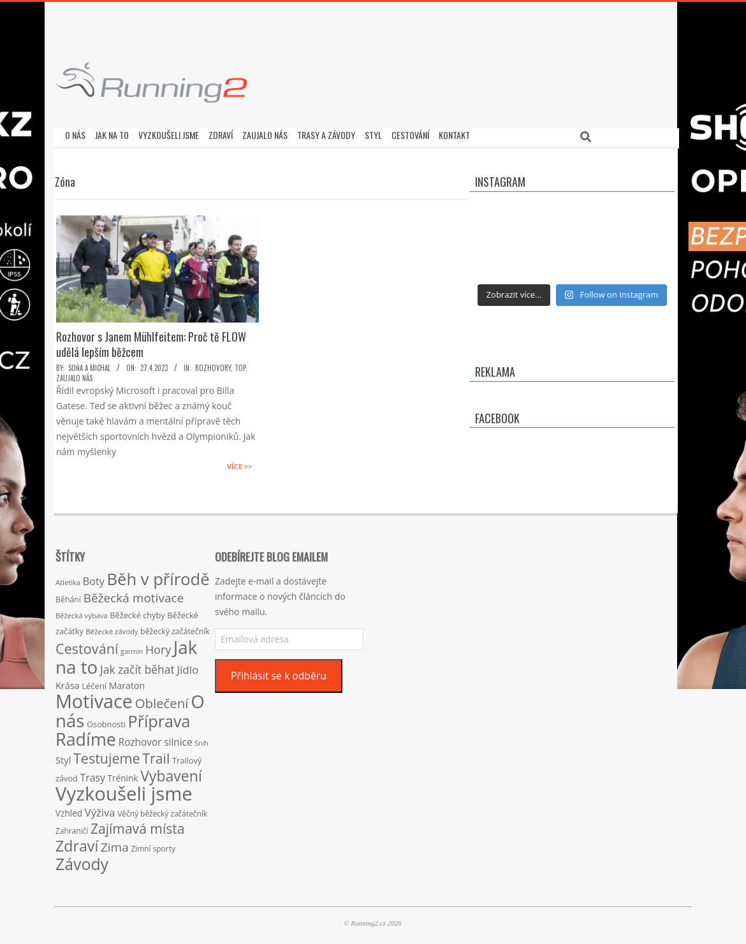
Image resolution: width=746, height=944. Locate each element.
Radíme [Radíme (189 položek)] (85, 736)
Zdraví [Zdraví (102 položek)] (76, 842)
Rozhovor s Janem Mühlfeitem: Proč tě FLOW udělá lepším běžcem (151, 341)
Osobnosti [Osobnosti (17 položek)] (106, 721)
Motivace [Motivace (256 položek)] (94, 697)
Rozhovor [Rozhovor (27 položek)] (140, 739)
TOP (240, 364)
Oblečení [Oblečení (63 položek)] (162, 700)
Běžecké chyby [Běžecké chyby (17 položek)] (137, 612)
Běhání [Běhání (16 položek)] (68, 596)
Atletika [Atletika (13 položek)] (67, 579)
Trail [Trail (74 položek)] (156, 755)
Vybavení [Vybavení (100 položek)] (171, 772)
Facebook (497, 415)
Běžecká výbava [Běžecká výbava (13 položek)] (81, 612)
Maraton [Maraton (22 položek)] (127, 682)
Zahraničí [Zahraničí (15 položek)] (71, 827)
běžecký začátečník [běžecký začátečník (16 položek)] (175, 628)
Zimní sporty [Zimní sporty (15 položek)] (153, 845)
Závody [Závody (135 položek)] (81, 860)
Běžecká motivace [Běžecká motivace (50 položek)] (134, 594)
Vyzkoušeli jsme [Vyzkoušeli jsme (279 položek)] (124, 790)
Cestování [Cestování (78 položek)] (86, 645)
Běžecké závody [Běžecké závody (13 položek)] (112, 628)
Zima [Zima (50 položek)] (115, 844)
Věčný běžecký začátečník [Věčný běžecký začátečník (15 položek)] (162, 810)
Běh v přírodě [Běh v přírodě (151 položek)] (158, 575)
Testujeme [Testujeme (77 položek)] (106, 755)
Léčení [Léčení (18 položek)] (94, 682)
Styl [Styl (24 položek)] (63, 756)
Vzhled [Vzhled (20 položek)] (68, 810)
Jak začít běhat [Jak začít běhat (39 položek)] (137, 666)
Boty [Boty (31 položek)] (94, 578)
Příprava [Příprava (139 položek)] (159, 718)
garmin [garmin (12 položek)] (132, 648)
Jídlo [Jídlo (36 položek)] (187, 666)
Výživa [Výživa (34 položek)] (100, 809)
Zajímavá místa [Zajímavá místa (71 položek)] (138, 825)
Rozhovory (213, 364)
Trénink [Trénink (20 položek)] (123, 775)
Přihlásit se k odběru (278, 672)
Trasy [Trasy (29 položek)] (92, 774)
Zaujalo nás (74, 375)
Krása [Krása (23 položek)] (67, 682)
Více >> (239, 463)
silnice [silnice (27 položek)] (178, 739)
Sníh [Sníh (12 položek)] (201, 740)
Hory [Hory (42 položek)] (158, 646)
